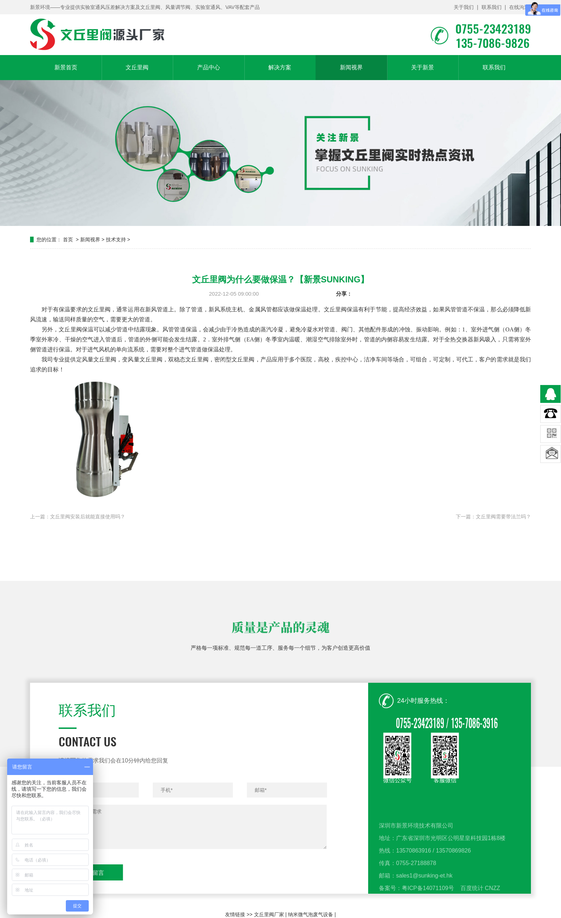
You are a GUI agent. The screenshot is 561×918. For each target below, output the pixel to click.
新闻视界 (351, 67)
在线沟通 (519, 7)
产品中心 (208, 67)
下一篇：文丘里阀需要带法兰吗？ (493, 516)
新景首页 (65, 67)
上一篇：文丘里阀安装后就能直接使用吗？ (77, 516)
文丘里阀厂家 (269, 914)
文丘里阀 (137, 67)
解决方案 (279, 67)
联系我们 (492, 7)
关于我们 (464, 7)
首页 (68, 239)
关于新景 (422, 67)
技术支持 (116, 239)
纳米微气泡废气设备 (310, 914)
